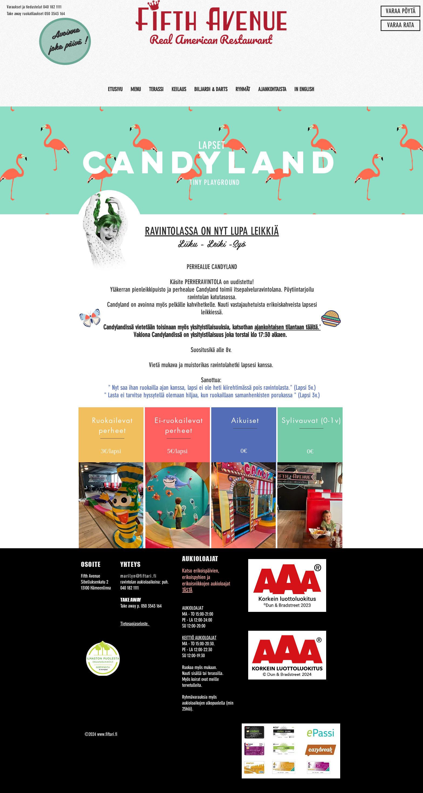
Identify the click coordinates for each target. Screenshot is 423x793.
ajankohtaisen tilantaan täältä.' (287, 327)
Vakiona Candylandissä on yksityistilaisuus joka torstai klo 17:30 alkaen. (211, 335)
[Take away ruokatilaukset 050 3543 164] (36, 14)
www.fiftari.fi (107, 734)
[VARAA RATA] (400, 25)
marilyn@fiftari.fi (138, 576)
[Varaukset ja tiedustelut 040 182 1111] (34, 7)
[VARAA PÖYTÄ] (400, 11)
